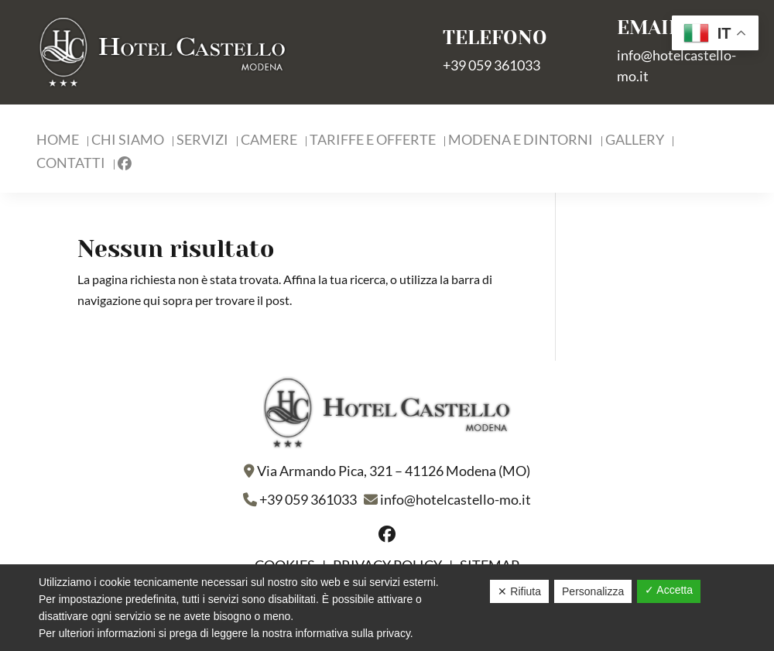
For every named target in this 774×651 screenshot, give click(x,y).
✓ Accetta (669, 590)
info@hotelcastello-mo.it (455, 499)
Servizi (202, 141)
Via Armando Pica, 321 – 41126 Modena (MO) (393, 470)
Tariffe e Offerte (373, 141)
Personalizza (593, 591)
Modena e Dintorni (520, 141)
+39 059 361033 (491, 65)
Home (57, 141)
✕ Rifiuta (519, 591)
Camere (269, 141)
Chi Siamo (127, 141)
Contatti (70, 164)
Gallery (634, 141)
